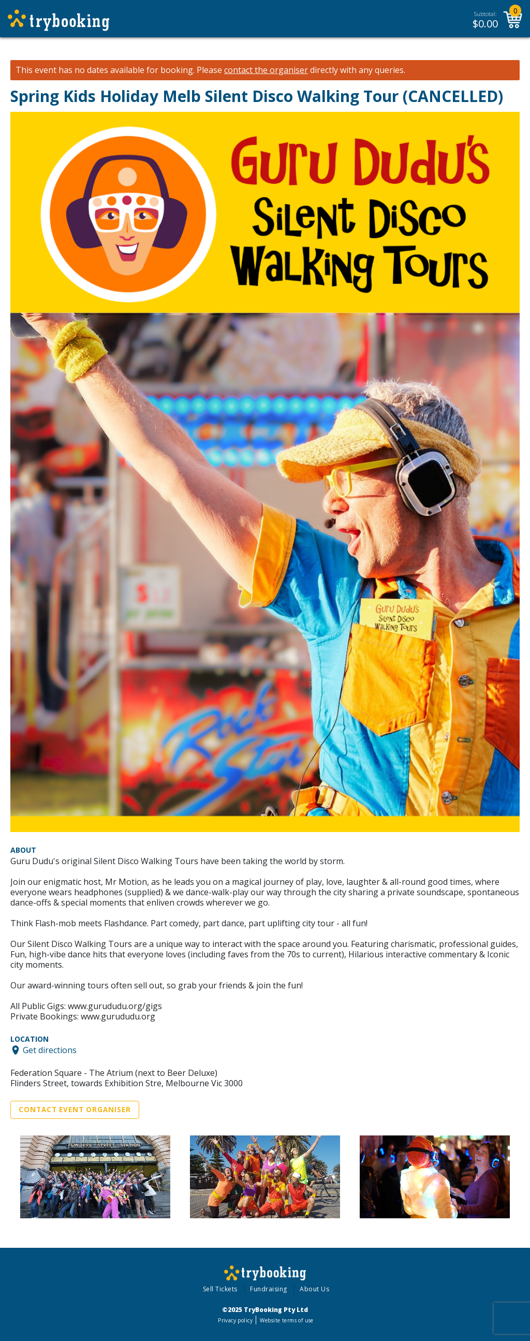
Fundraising (268, 1289)
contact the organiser (266, 70)
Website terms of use (286, 1320)
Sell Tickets (220, 1289)
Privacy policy (235, 1320)
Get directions (50, 1050)
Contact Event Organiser (75, 1109)
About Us (314, 1289)
